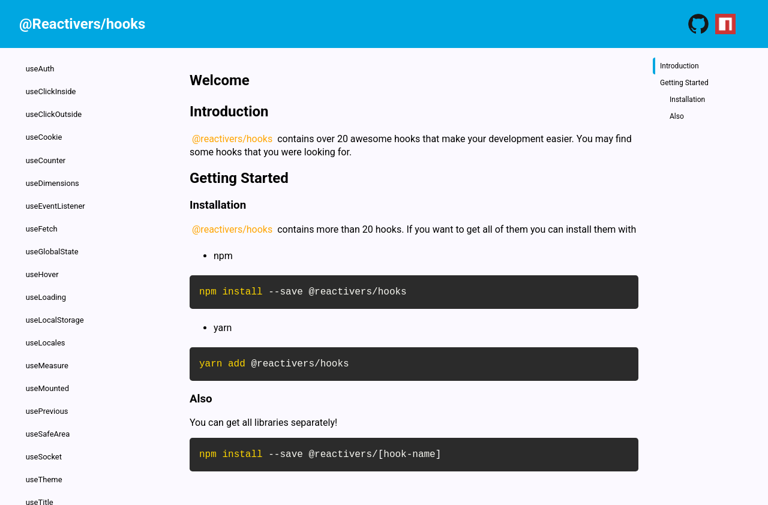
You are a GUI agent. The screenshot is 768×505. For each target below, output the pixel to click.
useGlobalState (52, 238)
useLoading (46, 280)
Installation (687, 99)
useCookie (44, 132)
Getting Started (684, 83)
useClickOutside (54, 110)
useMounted (48, 366)
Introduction (679, 66)
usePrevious (47, 387)
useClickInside (51, 89)
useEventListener (56, 195)
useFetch (42, 217)
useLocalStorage (55, 302)
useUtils (40, 493)
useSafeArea (48, 408)
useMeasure (47, 345)
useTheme (44, 451)
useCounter (46, 153)
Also (677, 116)
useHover (42, 259)
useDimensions (53, 174)
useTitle (40, 472)
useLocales (46, 323)
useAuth (40, 68)
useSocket (44, 430)
